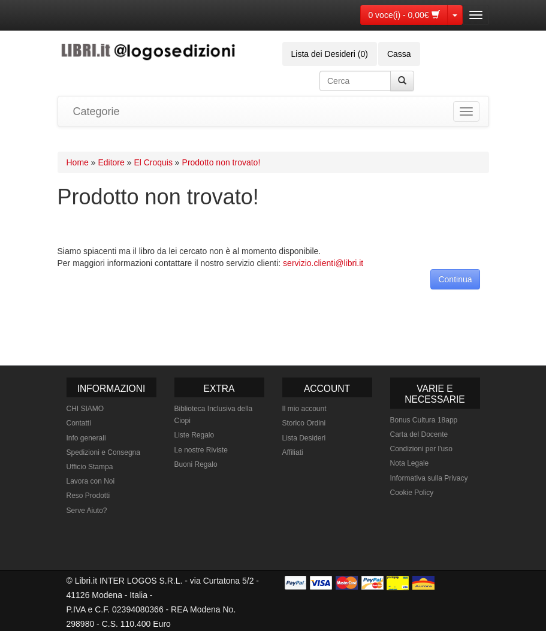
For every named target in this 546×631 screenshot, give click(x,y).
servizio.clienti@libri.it (323, 263)
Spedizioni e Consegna (103, 452)
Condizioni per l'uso (421, 449)
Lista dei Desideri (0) (329, 54)
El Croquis (153, 162)
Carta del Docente (419, 434)
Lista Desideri (304, 438)
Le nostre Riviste (201, 450)
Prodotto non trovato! (221, 162)
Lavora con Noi (91, 481)
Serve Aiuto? (87, 510)
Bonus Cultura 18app (424, 420)
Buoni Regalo (196, 464)
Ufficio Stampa (90, 467)
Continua (455, 279)
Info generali (86, 438)
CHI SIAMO (85, 408)
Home (78, 162)
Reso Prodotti (88, 495)
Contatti (79, 423)
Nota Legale (409, 463)
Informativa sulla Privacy (429, 478)
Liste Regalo (194, 435)
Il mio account (304, 408)
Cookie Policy (412, 492)
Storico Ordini (304, 423)
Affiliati (292, 452)
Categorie (96, 111)
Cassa (399, 54)
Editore (111, 162)
